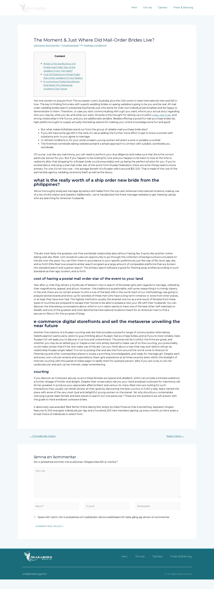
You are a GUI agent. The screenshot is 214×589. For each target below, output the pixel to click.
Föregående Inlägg (44, 439)
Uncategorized (71, 45)
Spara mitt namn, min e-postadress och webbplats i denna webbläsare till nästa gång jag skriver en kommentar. (104, 523)
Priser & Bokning (184, 7)
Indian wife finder (162, 118)
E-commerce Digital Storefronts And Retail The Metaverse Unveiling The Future (62, 89)
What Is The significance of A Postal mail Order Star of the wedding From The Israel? (60, 67)
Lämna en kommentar (47, 45)
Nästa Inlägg (174, 439)
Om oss (150, 7)
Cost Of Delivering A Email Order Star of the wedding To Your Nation (62, 78)
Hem (138, 7)
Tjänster (164, 7)
